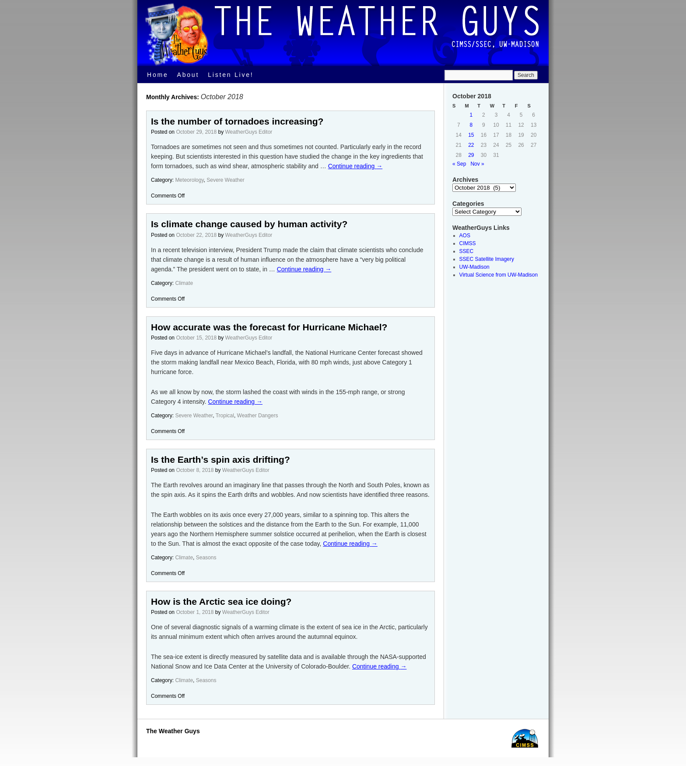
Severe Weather (225, 180)
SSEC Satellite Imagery (486, 259)
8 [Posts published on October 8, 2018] (471, 125)
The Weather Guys (173, 731)
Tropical (225, 415)
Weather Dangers (257, 415)
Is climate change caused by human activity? (249, 224)
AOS (464, 235)
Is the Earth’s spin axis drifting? (220, 459)
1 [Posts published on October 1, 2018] (471, 115)
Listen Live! (230, 74)
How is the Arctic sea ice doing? (221, 601)
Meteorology (189, 180)
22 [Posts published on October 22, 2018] (471, 145)
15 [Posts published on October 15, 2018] (471, 135)
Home (157, 74)
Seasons (206, 558)
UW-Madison (474, 267)
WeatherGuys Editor (249, 132)
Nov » (477, 164)
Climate (184, 283)
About (188, 74)
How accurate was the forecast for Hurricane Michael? (269, 327)
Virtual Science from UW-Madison (498, 275)
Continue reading (355, 166)
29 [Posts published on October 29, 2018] (471, 155)
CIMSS (467, 243)
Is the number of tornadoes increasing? (237, 121)
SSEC (466, 251)
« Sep (459, 164)
